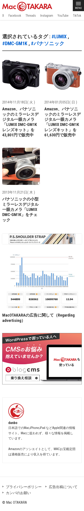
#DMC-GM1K (14, 43)
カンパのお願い (18, 493)
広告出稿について (63, 487)
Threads (31, 15)
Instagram (46, 15)
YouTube (63, 15)
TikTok (77, 15)
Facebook (15, 15)
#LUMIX (59, 36)
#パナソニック (48, 43)
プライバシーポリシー (24, 487)
